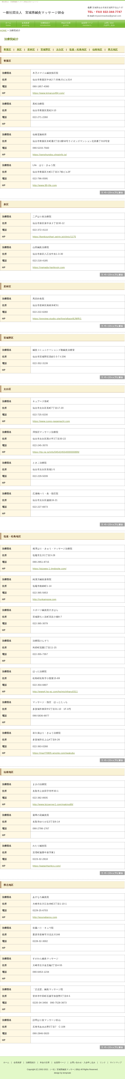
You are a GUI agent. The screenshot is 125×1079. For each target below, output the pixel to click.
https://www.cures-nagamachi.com (51, 421)
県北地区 (113, 49)
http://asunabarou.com (45, 917)
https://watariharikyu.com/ (47, 866)
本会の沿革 (66, 24)
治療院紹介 (45, 24)
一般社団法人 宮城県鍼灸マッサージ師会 (33, 12)
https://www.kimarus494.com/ (49, 93)
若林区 (31, 49)
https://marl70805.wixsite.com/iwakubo (54, 753)
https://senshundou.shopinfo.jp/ (50, 154)
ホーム (8, 24)
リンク (103, 1062)
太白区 (59, 49)
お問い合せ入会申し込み (109, 24)
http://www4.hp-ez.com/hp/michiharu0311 (55, 691)
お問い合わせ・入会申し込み (82, 1062)
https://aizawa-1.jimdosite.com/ (50, 568)
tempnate (67, 1073)
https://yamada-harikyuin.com (49, 267)
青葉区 (7, 49)
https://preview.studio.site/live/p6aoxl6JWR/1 (57, 318)
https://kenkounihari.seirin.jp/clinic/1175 (54, 237)
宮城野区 (45, 49)
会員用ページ (87, 24)
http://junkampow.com (44, 599)
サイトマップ (116, 1062)
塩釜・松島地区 (78, 49)
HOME (3, 30)
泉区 (19, 49)
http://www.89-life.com (45, 185)
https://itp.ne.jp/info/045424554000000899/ (56, 452)
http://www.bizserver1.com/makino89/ (53, 804)
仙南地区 (97, 49)
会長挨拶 (25, 24)
